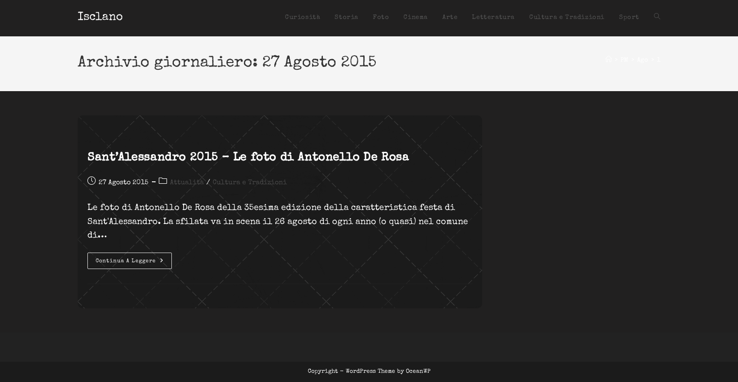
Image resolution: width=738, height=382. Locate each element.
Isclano (100, 17)
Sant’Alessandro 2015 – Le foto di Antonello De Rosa (248, 158)
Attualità (187, 182)
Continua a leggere (134, 263)
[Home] (608, 60)
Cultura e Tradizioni (250, 182)
